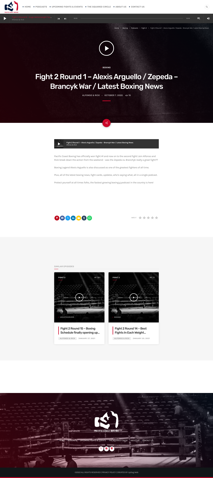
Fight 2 (144, 28)
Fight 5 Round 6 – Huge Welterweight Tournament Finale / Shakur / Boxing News (50, 17)
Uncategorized (67, 317)
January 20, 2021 (141, 339)
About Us (120, 7)
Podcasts (41, 7)
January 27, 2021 (86, 339)
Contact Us (137, 7)
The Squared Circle (99, 7)
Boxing (125, 28)
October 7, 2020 (113, 95)
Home (28, 7)
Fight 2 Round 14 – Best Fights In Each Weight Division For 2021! (131, 332)
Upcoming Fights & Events (67, 7)
